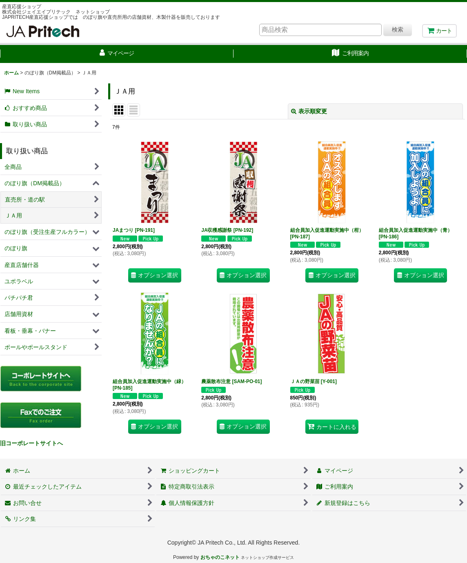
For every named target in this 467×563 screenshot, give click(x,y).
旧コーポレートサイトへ (31, 443)
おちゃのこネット (220, 557)
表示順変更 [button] (309, 111)
